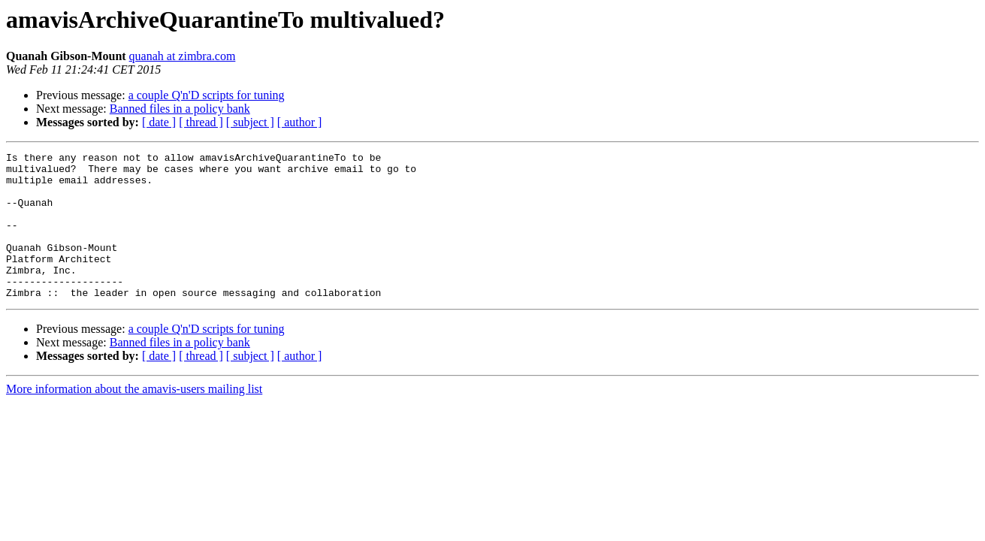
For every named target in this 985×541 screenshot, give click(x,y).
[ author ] (299, 122)
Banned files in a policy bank (180, 108)
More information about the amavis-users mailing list (134, 418)
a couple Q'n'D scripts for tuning (206, 95)
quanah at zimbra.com (182, 56)
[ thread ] (201, 122)
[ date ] (159, 122)
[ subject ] (250, 122)
